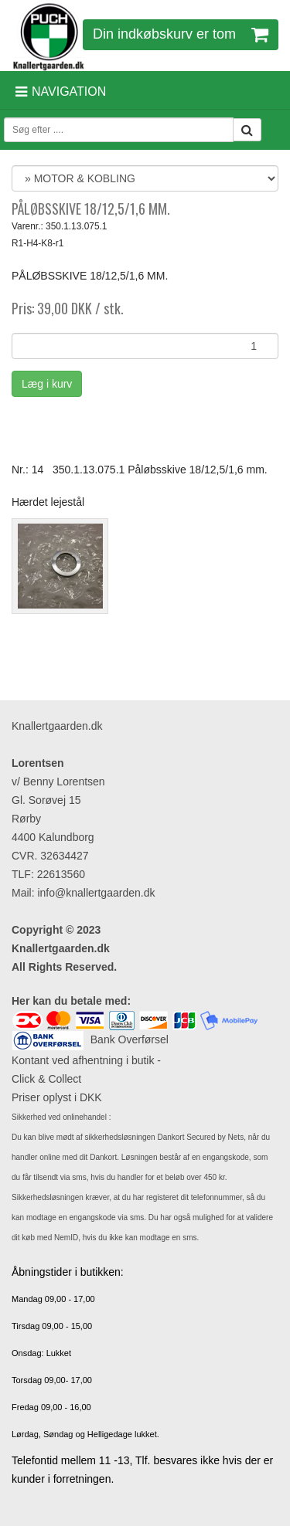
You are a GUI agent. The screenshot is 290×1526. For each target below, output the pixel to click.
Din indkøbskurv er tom (180, 34)
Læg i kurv (47, 384)
